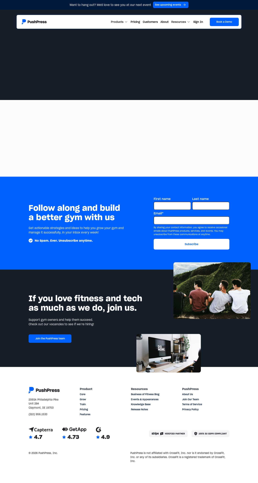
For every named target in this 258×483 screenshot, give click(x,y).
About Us (187, 394)
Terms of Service (192, 404)
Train (83, 404)
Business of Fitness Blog (145, 394)
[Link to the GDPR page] (210, 433)
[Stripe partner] (168, 433)
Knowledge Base (141, 404)
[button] (119, 22)
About (164, 21)
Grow (83, 399)
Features (85, 414)
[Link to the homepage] (34, 22)
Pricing (135, 21)
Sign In (198, 21)
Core (82, 394)
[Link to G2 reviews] (103, 433)
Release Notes (139, 409)
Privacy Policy (190, 409)
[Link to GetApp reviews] (74, 433)
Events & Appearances (144, 399)
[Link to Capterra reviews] (41, 433)
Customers (150, 21)
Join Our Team (190, 399)
